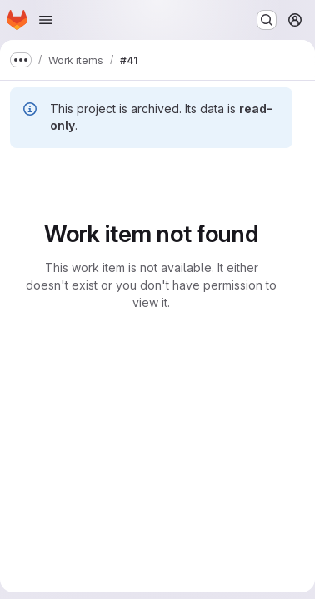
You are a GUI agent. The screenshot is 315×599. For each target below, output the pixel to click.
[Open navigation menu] (45, 20)
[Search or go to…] (267, 20)
